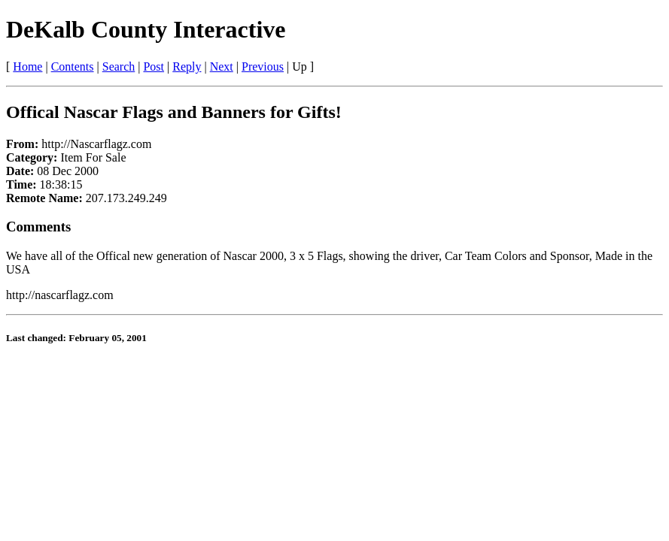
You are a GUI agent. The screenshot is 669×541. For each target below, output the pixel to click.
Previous (263, 66)
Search (118, 66)
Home (27, 66)
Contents (72, 66)
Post (153, 66)
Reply (186, 66)
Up (299, 66)
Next (221, 66)
